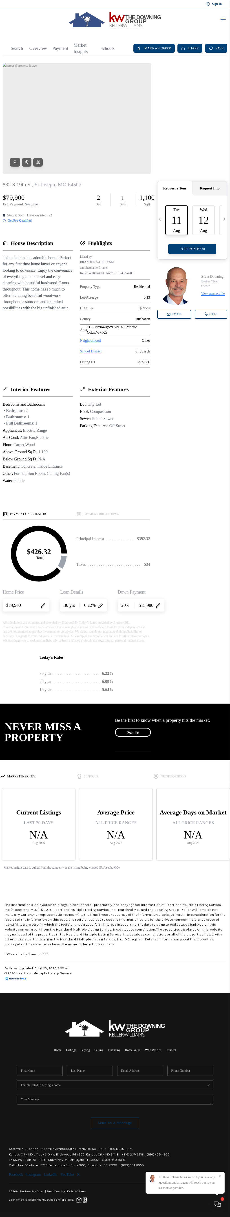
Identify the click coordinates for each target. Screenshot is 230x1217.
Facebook (16, 1174)
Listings (71, 1050)
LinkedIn (50, 1174)
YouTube (67, 1174)
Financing (114, 1050)
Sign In (214, 4)
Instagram (33, 1174)
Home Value (132, 1050)
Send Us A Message (115, 1123)
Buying (85, 1050)
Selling (98, 1050)
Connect (171, 1050)
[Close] (220, 1176)
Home (58, 1050)
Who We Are (153, 1050)
